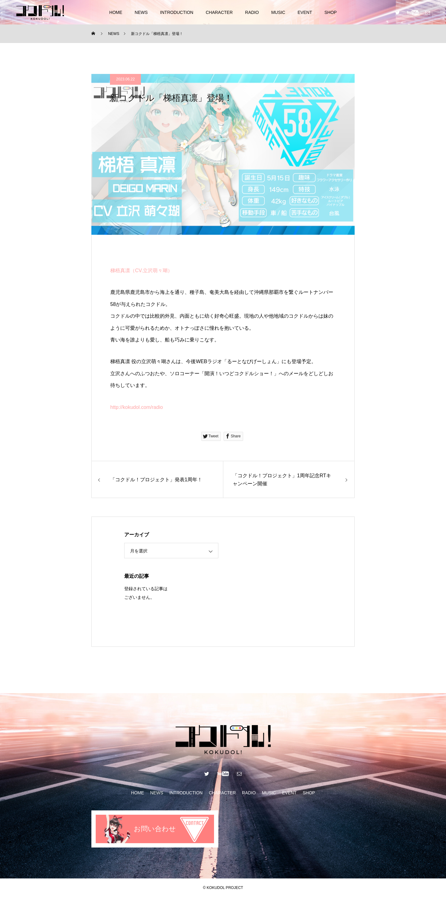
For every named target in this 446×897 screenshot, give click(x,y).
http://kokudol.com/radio (136, 407)
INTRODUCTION (176, 12)
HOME (115, 12)
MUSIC (278, 12)
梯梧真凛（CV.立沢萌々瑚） (141, 270)
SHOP (330, 12)
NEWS (141, 12)
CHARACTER (219, 12)
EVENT (305, 12)
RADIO (252, 12)
